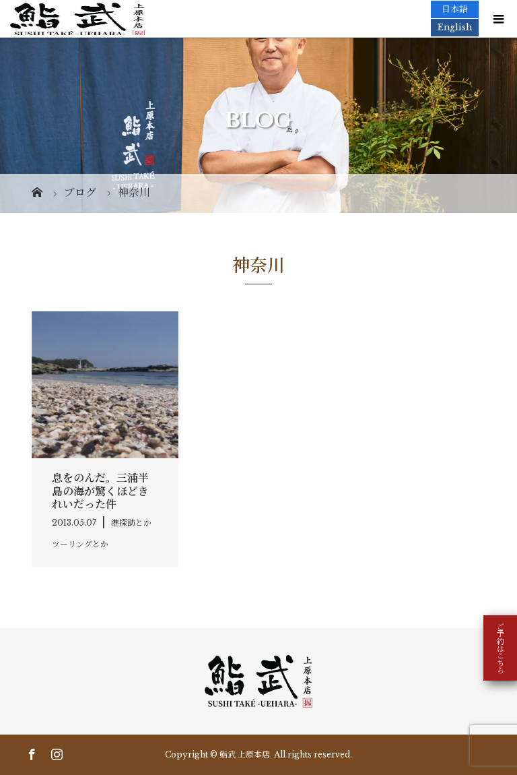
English (455, 27)
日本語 (455, 9)
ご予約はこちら (500, 648)
